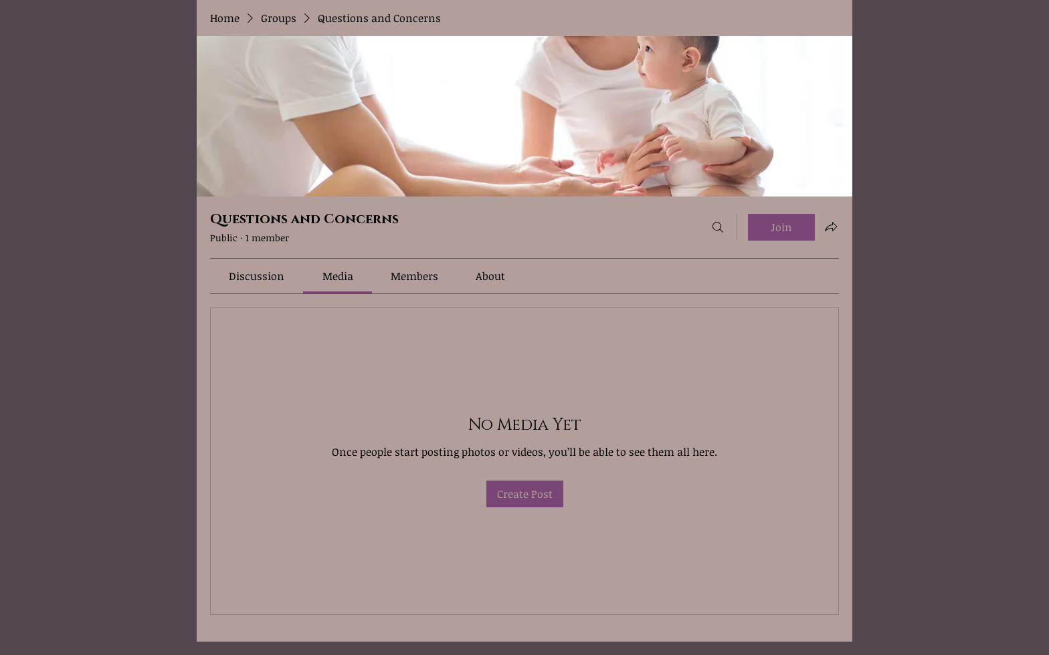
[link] (256, 276)
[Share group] (831, 227)
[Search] (718, 227)
